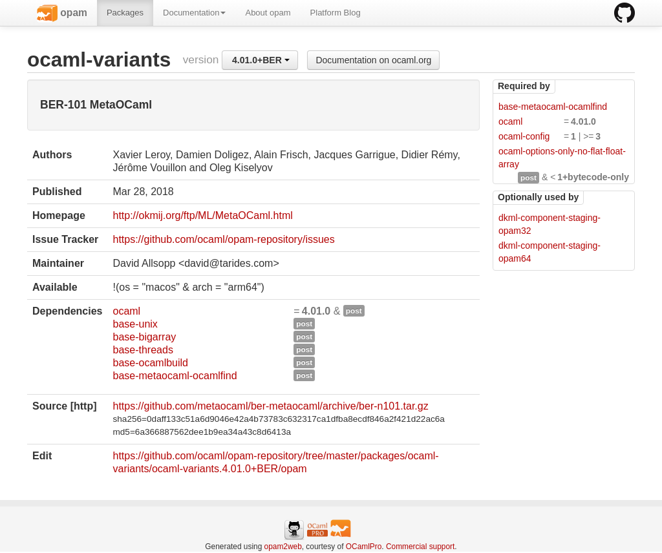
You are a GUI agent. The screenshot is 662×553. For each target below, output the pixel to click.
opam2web (283, 546)
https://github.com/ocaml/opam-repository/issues (223, 239)
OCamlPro (364, 546)
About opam (267, 12)
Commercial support (420, 546)
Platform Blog (335, 12)
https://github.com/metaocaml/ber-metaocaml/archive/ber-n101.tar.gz (270, 406)
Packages (125, 12)
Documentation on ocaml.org (373, 60)
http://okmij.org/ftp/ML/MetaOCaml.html (202, 215)
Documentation (194, 12)
